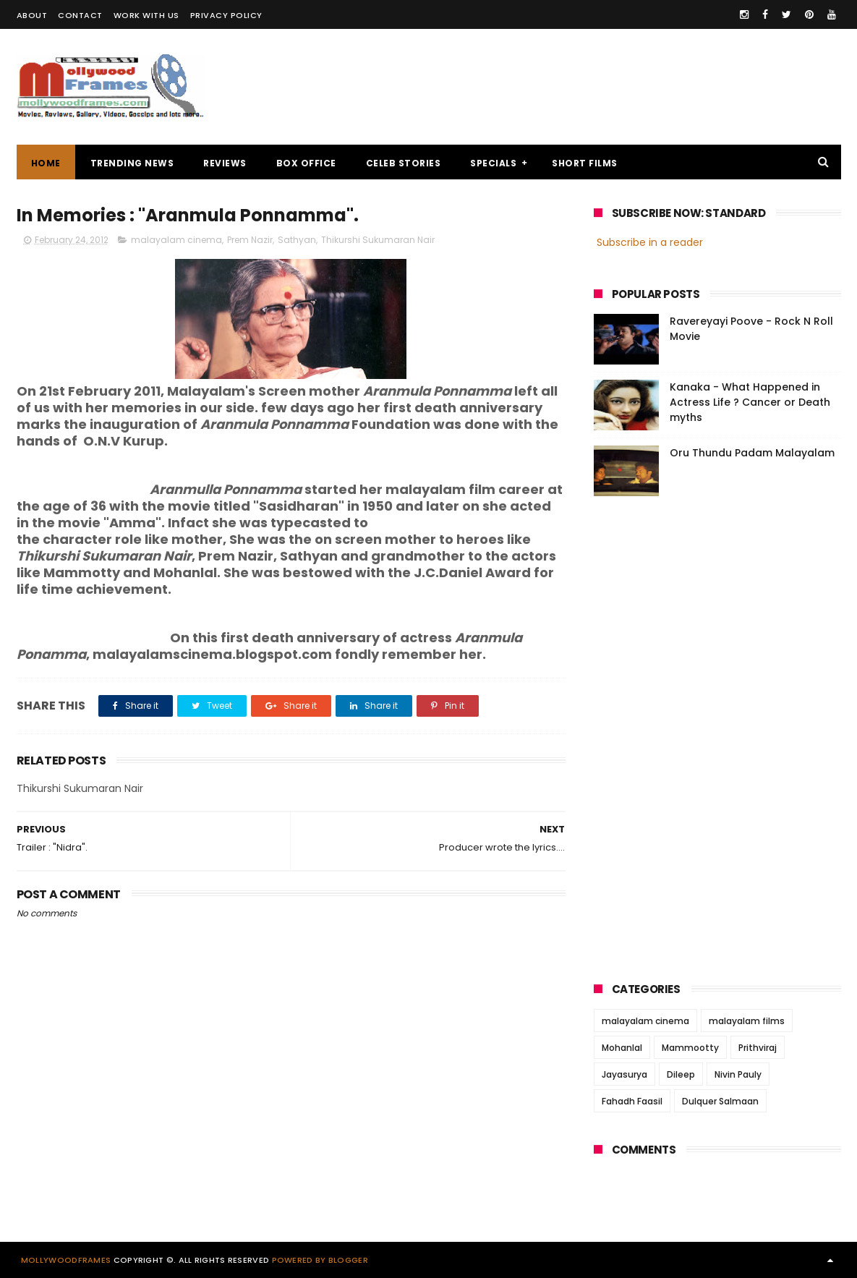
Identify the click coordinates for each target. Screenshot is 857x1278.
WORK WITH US (146, 15)
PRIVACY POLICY (226, 15)
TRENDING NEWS (132, 163)
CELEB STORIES (403, 163)
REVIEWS (225, 163)
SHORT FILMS (585, 163)
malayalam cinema (176, 240)
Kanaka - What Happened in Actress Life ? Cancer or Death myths (750, 402)
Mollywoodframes (66, 1260)
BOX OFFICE (306, 163)
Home (46, 163)
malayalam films (747, 1021)
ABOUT (32, 15)
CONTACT (80, 15)
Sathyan (297, 240)
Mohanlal (622, 1047)
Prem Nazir (250, 240)
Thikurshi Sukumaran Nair (378, 240)
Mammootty (690, 1047)
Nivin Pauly (738, 1074)
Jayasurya (624, 1074)
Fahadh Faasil (632, 1101)
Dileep (681, 1074)
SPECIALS (493, 163)
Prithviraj (757, 1047)
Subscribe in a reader (650, 242)
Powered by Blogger (320, 1260)
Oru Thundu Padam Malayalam (752, 453)
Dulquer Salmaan (720, 1101)
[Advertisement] (578, 86)
